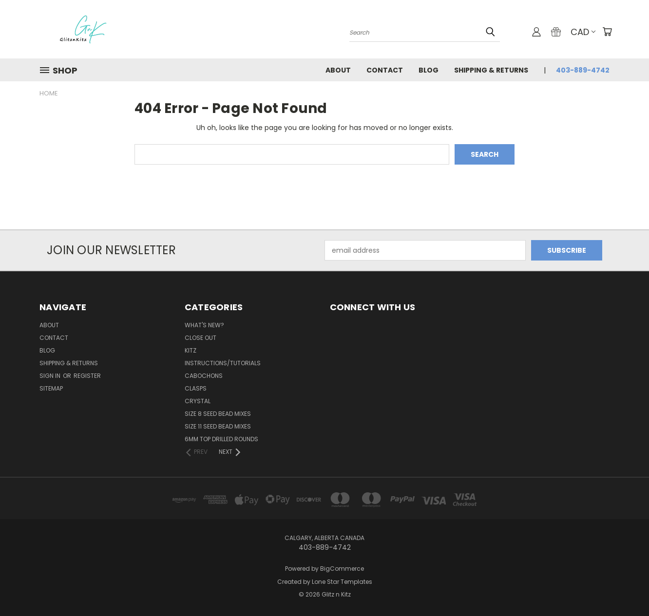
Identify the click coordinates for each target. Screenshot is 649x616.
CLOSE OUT (200, 338)
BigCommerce (342, 568)
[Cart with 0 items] (607, 32)
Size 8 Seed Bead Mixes (218, 414)
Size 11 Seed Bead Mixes (218, 426)
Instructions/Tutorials (223, 363)
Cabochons (204, 376)
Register (87, 376)
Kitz (190, 350)
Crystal (197, 401)
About (338, 70)
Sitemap (51, 388)
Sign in (50, 376)
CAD (583, 32)
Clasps (196, 388)
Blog (429, 70)
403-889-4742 (583, 70)
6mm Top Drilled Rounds (221, 439)
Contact (384, 70)
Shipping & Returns (491, 70)
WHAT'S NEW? (204, 325)
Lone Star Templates (342, 582)
